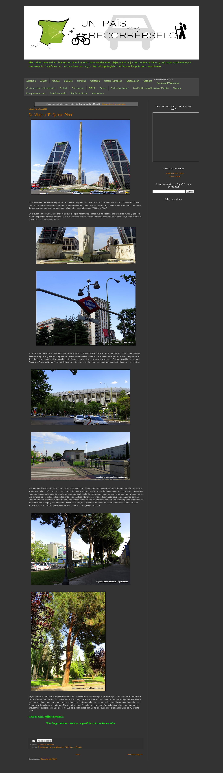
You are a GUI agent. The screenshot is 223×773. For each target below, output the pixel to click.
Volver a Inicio (174, 177)
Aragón (43, 81)
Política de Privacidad (175, 173)
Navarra (177, 88)
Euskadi (63, 88)
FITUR (92, 88)
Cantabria (95, 81)
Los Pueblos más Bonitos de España (151, 88)
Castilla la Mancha (113, 81)
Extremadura (78, 88)
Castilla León (132, 81)
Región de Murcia (78, 93)
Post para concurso (35, 93)
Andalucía (31, 81)
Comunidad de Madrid (46, 744)
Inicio (78, 754)
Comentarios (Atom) (48, 759)
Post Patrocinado (58, 93)
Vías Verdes (98, 93)
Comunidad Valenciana (168, 83)
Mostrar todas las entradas (114, 104)
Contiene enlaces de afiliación (40, 88)
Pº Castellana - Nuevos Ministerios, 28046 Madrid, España (60, 747)
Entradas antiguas (134, 754)
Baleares (68, 81)
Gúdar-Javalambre (120, 88)
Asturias (56, 81)
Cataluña (147, 81)
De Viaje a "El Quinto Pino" (51, 115)
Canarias (81, 81)
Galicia (103, 88)
